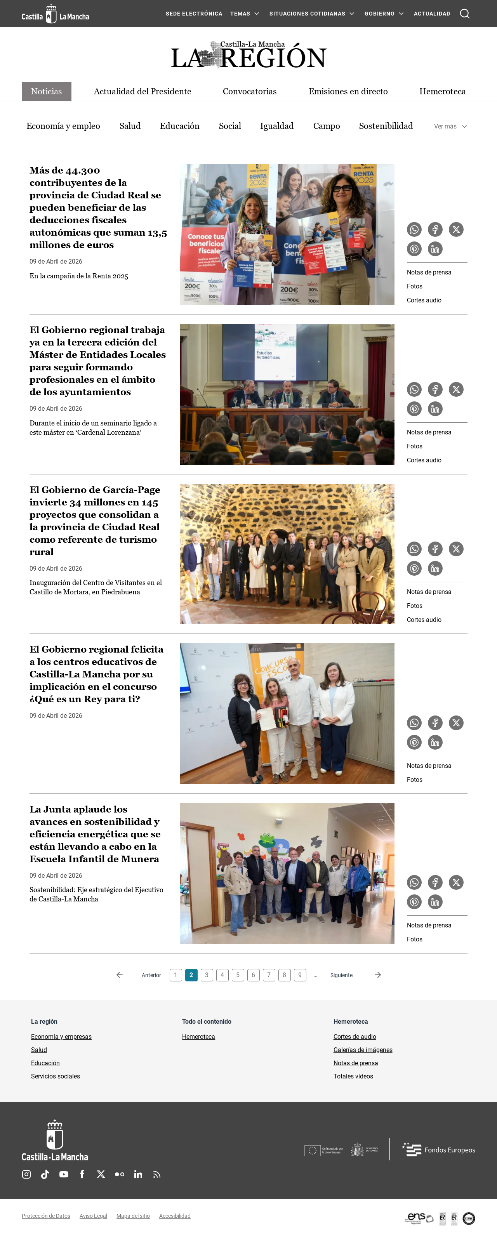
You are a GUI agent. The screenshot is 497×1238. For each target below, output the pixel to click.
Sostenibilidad (386, 126)
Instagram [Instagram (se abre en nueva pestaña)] (26, 1174)
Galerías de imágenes (363, 1050)
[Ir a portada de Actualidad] (248, 57)
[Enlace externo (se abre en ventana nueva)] (439, 1219)
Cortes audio (424, 300)
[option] (63, 126)
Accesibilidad (175, 1216)
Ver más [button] (445, 126)
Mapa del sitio (133, 1216)
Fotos (414, 286)
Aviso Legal (93, 1216)
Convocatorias (250, 91)
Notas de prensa (429, 272)
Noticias (46, 91)
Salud (130, 126)
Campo (326, 126)
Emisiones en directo (348, 91)
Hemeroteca (442, 91)
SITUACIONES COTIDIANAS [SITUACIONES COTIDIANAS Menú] (307, 13)
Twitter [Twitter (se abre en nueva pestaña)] (101, 1174)
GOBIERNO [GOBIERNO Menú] (380, 13)
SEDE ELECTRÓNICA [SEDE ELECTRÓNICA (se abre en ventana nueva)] (194, 13)
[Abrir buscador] (464, 13)
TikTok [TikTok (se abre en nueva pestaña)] (45, 1174)
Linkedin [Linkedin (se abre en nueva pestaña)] (138, 1174)
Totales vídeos (353, 1076)
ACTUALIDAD (432, 13)
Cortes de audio (355, 1036)
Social (230, 126)
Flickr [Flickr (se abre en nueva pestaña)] (119, 1174)
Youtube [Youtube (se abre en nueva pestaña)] (63, 1174)
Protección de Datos (46, 1216)
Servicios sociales (55, 1076)
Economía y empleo (63, 126)
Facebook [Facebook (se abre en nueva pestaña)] (82, 1174)
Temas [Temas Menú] (240, 13)
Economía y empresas (61, 1036)
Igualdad (277, 126)
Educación (180, 126)
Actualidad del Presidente (142, 91)
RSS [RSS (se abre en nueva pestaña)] (157, 1174)
